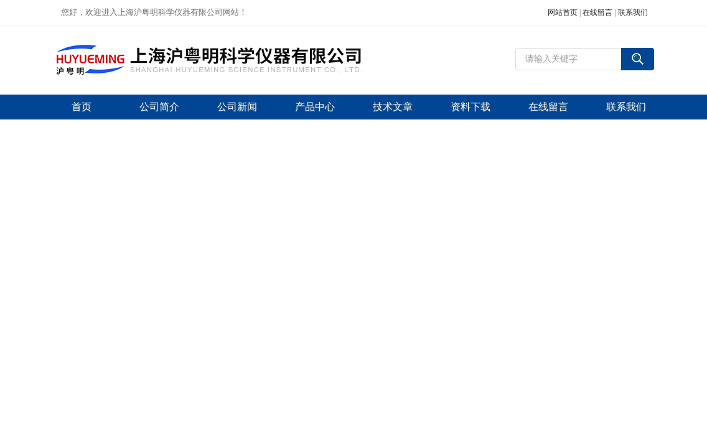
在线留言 (597, 12)
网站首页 (563, 12)
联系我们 (633, 12)
